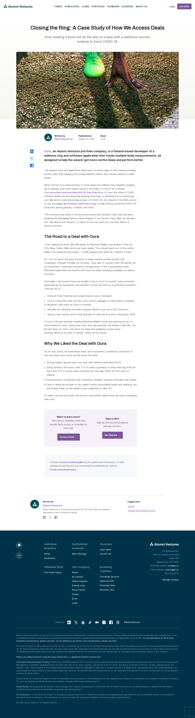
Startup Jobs (78, 585)
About (75, 572)
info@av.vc (173, 565)
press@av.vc (172, 569)
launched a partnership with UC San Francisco (76, 192)
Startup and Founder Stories (141, 511)
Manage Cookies (170, 579)
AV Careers (77, 576)
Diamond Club (107, 581)
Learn (75, 603)
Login (172, 6)
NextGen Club (107, 589)
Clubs (85, 6)
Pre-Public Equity (53, 572)
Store (74, 598)
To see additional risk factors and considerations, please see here (86, 641)
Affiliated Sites (53, 567)
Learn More (105, 549)
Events (75, 594)
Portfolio (98, 6)
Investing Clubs (107, 585)
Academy (127, 6)
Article (131, 506)
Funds (58, 6)
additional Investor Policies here (86, 657)
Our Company (81, 567)
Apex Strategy (79, 553)
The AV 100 (105, 554)
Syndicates (71, 6)
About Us (141, 6)
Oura (47, 151)
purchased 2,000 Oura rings (80, 203)
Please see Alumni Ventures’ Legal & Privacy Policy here (41, 657)
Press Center (78, 589)
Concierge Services (109, 576)
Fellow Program (79, 581)
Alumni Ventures (64, 139)
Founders (113, 6)
